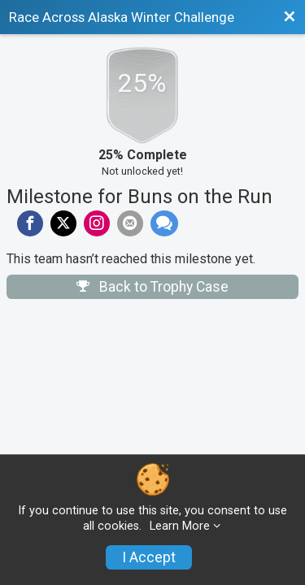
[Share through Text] (164, 223)
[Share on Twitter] (63, 223)
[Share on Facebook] (30, 223)
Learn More (180, 526)
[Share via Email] (130, 223)
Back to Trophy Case (152, 287)
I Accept (149, 557)
